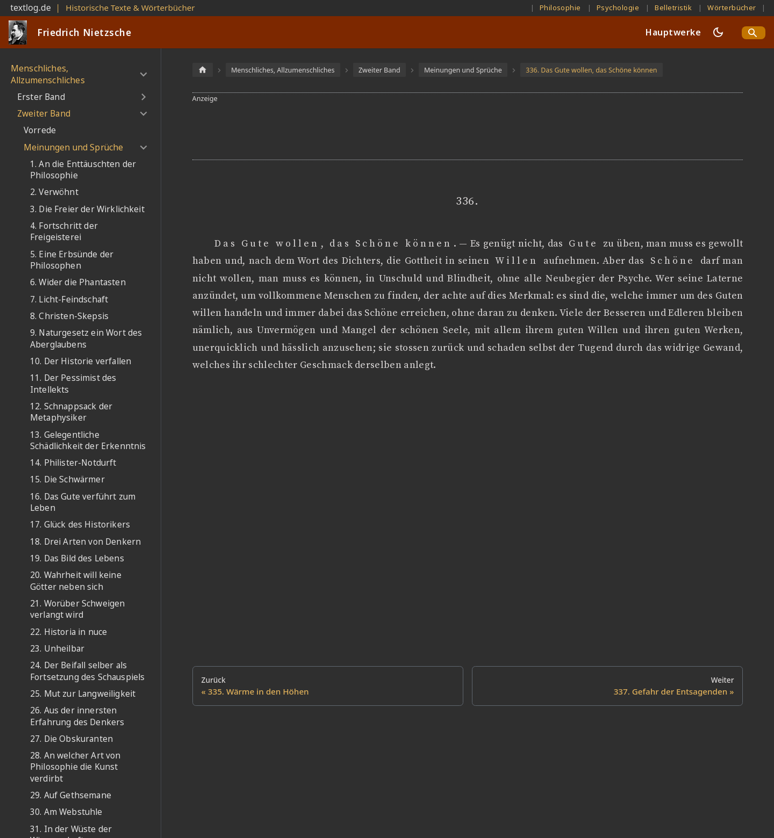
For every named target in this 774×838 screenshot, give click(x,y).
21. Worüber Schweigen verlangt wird (77, 609)
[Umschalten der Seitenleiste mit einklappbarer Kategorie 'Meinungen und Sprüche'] (143, 147)
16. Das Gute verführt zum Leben (82, 502)
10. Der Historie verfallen (80, 361)
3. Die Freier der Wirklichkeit (87, 209)
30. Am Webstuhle (66, 812)
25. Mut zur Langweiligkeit (82, 693)
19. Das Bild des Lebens (77, 558)
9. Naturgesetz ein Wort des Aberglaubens (86, 338)
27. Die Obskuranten (71, 739)
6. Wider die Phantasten (78, 282)
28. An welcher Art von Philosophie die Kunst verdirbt (75, 767)
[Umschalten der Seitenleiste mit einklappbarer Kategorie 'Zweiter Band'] (143, 114)
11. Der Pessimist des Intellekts (73, 383)
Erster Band (41, 97)
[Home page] (202, 69)
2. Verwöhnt (54, 192)
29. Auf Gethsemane (70, 795)
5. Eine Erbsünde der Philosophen (71, 260)
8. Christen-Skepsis (69, 316)
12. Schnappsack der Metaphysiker (71, 412)
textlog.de (30, 7)
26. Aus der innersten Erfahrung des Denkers (77, 716)
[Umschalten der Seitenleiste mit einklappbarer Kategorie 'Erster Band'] (143, 97)
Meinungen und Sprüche (73, 147)
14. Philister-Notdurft (73, 462)
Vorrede (40, 130)
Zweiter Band (43, 113)
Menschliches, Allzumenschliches (48, 74)
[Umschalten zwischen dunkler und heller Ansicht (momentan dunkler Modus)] (718, 32)
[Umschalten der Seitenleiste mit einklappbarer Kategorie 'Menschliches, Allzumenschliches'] (143, 74)
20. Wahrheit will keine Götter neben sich (75, 581)
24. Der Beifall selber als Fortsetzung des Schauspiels (87, 671)
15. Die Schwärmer (67, 479)
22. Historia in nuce (68, 632)
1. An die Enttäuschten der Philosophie (83, 170)
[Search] (753, 32)
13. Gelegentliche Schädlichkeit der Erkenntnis (88, 440)
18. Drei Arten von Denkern (85, 541)
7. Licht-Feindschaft (69, 299)
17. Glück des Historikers (80, 524)
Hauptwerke (673, 32)
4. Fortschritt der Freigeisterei (64, 231)
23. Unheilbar (57, 648)
